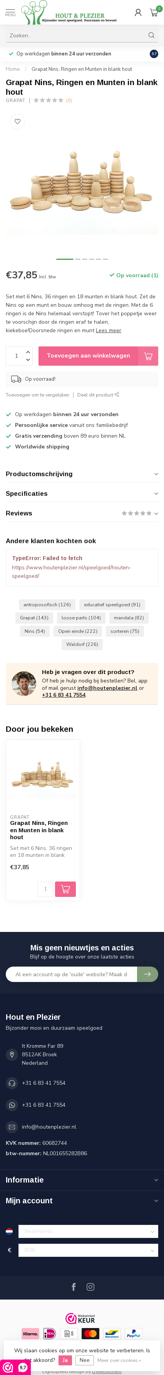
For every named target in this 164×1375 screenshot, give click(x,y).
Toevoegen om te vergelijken (37, 394)
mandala (129, 617)
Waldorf (82, 644)
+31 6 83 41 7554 (63, 695)
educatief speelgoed (112, 604)
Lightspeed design (63, 1371)
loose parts (81, 617)
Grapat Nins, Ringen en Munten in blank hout (82, 69)
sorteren (124, 631)
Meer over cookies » (119, 1360)
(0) (69, 100)
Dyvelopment (107, 1371)
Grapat (15, 101)
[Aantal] (45, 889)
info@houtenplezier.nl (107, 688)
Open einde (77, 631)
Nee (85, 1360)
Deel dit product (98, 394)
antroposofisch (47, 604)
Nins (35, 631)
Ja (65, 1360)
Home (13, 69)
